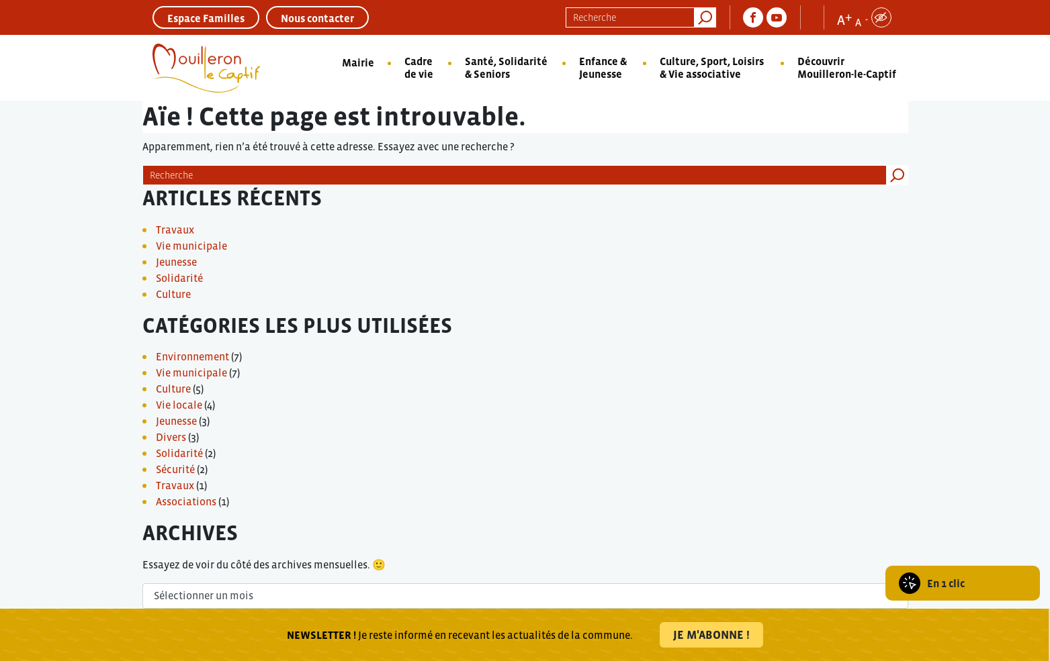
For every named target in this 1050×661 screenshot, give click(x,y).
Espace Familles (206, 18)
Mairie (358, 62)
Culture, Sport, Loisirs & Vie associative (712, 67)
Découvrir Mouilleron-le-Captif (846, 67)
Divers (171, 437)
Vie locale (179, 405)
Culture (173, 294)
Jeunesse (176, 262)
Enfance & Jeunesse (603, 67)
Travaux (175, 229)
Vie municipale (191, 246)
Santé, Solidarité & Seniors (506, 67)
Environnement (192, 356)
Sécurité (175, 469)
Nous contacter (317, 18)
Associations (186, 501)
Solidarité (179, 278)
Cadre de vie (418, 67)
